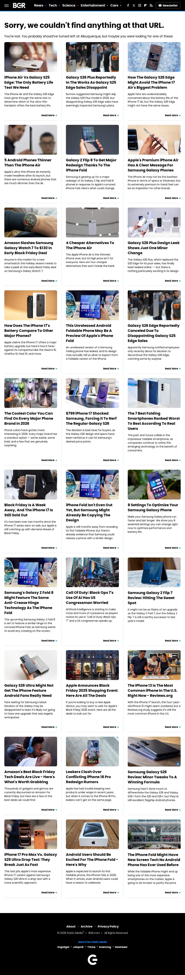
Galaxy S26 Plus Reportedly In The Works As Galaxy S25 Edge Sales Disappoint (91, 82)
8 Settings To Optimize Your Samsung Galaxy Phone (153, 507)
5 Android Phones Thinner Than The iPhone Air (27, 162)
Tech (53, 5)
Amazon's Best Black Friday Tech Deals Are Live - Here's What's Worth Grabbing (29, 776)
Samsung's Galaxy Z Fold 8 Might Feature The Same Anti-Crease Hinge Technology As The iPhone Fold (28, 602)
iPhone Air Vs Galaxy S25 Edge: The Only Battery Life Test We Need (28, 82)
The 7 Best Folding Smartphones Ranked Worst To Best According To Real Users (154, 421)
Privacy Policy (108, 926)
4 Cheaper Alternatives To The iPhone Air (90, 245)
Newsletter (168, 5)
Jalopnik (78, 947)
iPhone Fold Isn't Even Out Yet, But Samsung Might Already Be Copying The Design (89, 512)
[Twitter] (133, 5)
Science (69, 5)
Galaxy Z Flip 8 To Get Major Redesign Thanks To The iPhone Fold (91, 165)
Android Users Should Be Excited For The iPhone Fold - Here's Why (92, 859)
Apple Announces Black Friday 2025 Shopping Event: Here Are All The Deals (92, 690)
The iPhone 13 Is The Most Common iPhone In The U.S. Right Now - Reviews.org (152, 690)
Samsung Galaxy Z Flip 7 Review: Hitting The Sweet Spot (151, 597)
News (38, 5)
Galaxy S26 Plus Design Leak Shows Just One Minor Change (154, 247)
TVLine (91, 947)
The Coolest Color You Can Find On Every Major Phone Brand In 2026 (28, 418)
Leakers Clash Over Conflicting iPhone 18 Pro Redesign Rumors (88, 776)
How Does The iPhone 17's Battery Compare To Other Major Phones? (28, 330)
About (71, 926)
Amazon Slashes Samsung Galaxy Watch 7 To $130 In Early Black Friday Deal (28, 247)
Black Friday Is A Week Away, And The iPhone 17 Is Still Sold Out (28, 510)
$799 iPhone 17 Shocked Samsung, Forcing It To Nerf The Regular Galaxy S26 (91, 418)
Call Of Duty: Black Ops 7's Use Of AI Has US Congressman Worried (89, 597)
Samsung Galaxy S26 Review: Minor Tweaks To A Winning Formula (152, 777)
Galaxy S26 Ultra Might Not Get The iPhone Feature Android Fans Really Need (28, 690)
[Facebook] (128, 5)
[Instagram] (139, 5)
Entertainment (93, 5)
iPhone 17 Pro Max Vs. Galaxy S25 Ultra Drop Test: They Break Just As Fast (30, 859)
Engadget (63, 947)
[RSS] (151, 5)
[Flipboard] (145, 5)
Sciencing (105, 947)
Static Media (75, 933)
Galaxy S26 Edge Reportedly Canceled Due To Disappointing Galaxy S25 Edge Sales (154, 333)
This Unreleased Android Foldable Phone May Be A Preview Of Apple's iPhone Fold (89, 333)
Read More (47, 115)
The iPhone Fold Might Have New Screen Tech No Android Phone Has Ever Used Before (154, 859)
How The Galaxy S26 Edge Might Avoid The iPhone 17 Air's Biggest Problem (151, 82)
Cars (114, 5)
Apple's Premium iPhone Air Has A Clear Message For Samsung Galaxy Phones (153, 165)
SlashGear (121, 947)
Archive (86, 926)
